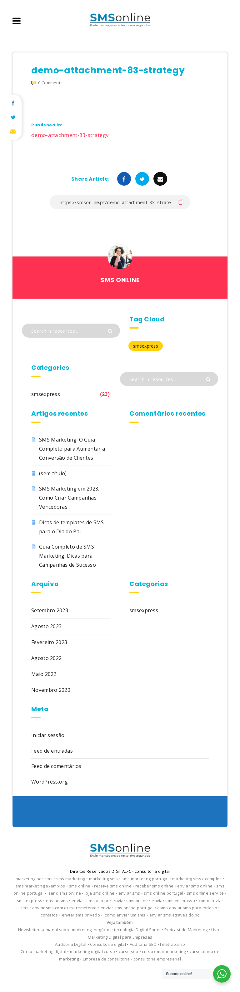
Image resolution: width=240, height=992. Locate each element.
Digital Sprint (148, 929)
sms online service (205, 893)
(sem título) (53, 473)
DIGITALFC (121, 871)
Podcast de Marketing (186, 929)
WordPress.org (49, 781)
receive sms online (112, 886)
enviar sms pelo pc (90, 900)
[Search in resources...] (71, 331)
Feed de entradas (52, 750)
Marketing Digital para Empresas (120, 937)
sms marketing (70, 879)
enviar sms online (194, 886)
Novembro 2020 (50, 690)
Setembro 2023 (49, 610)
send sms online (64, 893)
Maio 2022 (44, 674)
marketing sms (103, 879)
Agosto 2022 (46, 658)
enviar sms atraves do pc (174, 915)
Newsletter (29, 929)
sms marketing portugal (145, 879)
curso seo (128, 951)
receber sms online (154, 886)
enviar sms (129, 893)
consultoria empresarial (157, 959)
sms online (80, 886)
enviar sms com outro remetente (64, 908)
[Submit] (111, 330)
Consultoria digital (108, 944)
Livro (216, 929)
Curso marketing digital (43, 951)
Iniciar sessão (47, 735)
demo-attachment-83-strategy (70, 135)
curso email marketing (164, 951)
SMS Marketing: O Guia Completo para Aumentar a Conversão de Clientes (72, 448)
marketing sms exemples (197, 879)
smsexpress (45, 394)
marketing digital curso (92, 951)
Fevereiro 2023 (49, 642)
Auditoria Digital (70, 944)
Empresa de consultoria (106, 959)
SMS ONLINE (120, 280)
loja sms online (100, 893)
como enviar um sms (125, 915)
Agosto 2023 (46, 626)
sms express (29, 900)
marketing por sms (34, 879)
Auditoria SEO (144, 944)
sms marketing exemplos (40, 886)
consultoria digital (152, 871)
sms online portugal (163, 893)
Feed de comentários (56, 766)
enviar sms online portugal (127, 908)
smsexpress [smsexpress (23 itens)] (145, 346)
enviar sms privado (81, 915)
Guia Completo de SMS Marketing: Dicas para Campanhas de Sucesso (67, 555)
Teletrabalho (172, 944)
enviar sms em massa (173, 900)
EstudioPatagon (140, 972)
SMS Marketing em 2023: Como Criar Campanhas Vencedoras (69, 497)
